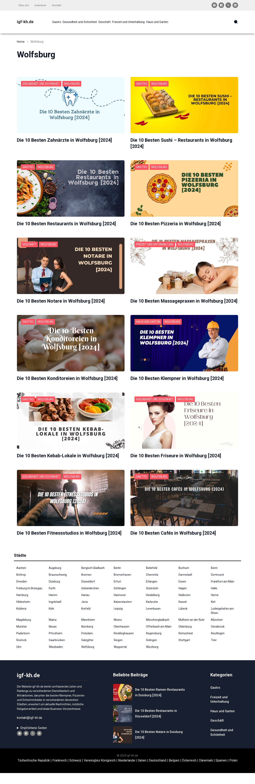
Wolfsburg (73, 83)
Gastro (141, 83)
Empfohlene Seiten (33, 739)
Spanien (221, 771)
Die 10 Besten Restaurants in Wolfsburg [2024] (68, 223)
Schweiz (75, 771)
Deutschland (157, 771)
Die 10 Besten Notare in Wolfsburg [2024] (62, 300)
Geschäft (29, 243)
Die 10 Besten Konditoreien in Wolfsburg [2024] (68, 383)
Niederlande (126, 771)
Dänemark (206, 771)
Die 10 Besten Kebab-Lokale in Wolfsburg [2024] (69, 461)
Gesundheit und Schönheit (41, 83)
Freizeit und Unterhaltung (155, 243)
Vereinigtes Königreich (100, 771)
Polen (233, 771)
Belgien (174, 771)
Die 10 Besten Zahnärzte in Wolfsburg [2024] (65, 140)
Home (21, 41)
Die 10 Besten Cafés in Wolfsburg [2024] (174, 538)
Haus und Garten (148, 327)
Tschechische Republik (34, 771)
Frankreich (59, 771)
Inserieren (41, 5)
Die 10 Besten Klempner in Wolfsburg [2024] (178, 383)
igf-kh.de (25, 21)
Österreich (189, 771)
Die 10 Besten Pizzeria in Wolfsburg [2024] (177, 223)
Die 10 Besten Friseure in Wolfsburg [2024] (177, 461)
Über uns (23, 5)
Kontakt (58, 5)
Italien (142, 771)
